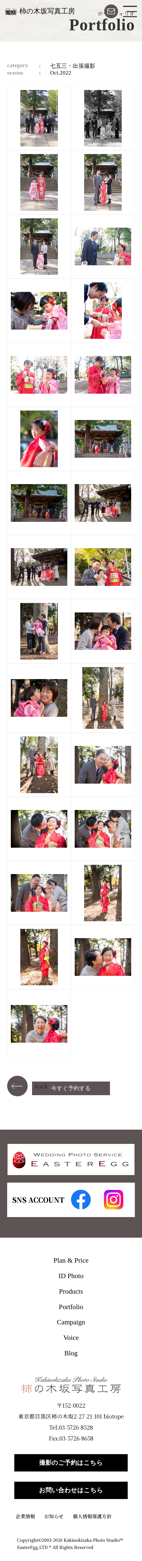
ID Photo (71, 1276)
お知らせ (53, 1516)
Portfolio (71, 1307)
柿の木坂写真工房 (47, 11)
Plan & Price (71, 1260)
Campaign (71, 1322)
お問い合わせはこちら (71, 1490)
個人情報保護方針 (92, 1516)
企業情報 (25, 1516)
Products (71, 1291)
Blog (71, 1353)
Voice (71, 1337)
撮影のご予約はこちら (71, 1462)
